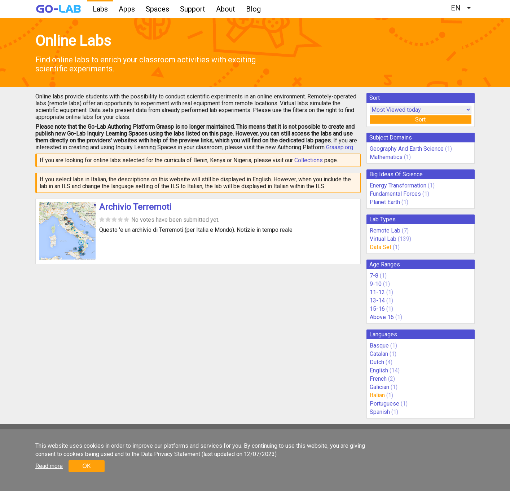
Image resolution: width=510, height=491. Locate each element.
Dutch (377, 362)
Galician (379, 387)
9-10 (376, 283)
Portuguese (384, 403)
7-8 (374, 275)
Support (192, 9)
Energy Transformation (398, 185)
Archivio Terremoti (135, 207)
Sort (420, 119)
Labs (100, 9)
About (225, 9)
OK (86, 466)
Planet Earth (385, 202)
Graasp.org (339, 147)
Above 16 (382, 317)
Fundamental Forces (395, 193)
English (379, 370)
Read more (49, 466)
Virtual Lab (383, 238)
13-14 (377, 300)
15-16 (377, 308)
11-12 (377, 292)
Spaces (157, 9)
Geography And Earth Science (407, 148)
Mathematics (386, 157)
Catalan (379, 353)
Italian (377, 395)
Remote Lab (385, 230)
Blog (253, 9)
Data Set (380, 247)
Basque (379, 345)
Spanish (380, 411)
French (378, 378)
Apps (127, 9)
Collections (308, 160)
